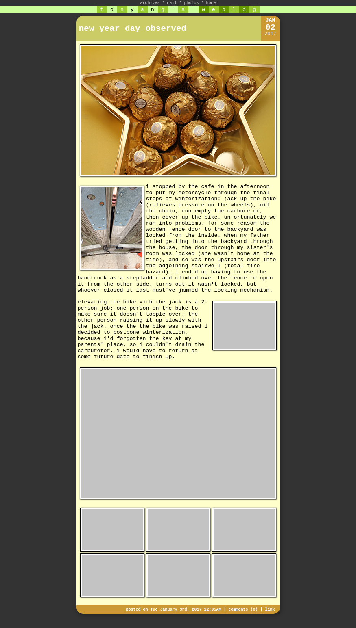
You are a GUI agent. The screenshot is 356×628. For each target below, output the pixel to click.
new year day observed (133, 28)
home (211, 3)
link (270, 609)
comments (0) (243, 609)
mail (172, 3)
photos (191, 3)
